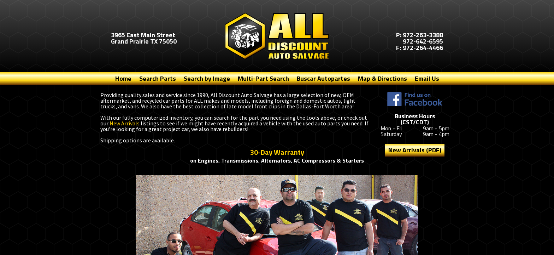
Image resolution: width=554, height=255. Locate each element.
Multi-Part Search (263, 78)
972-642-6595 (423, 41)
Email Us (427, 78)
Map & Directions (382, 78)
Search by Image (207, 78)
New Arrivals (125, 123)
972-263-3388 (423, 35)
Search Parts (157, 78)
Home (123, 78)
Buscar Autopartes (323, 78)
